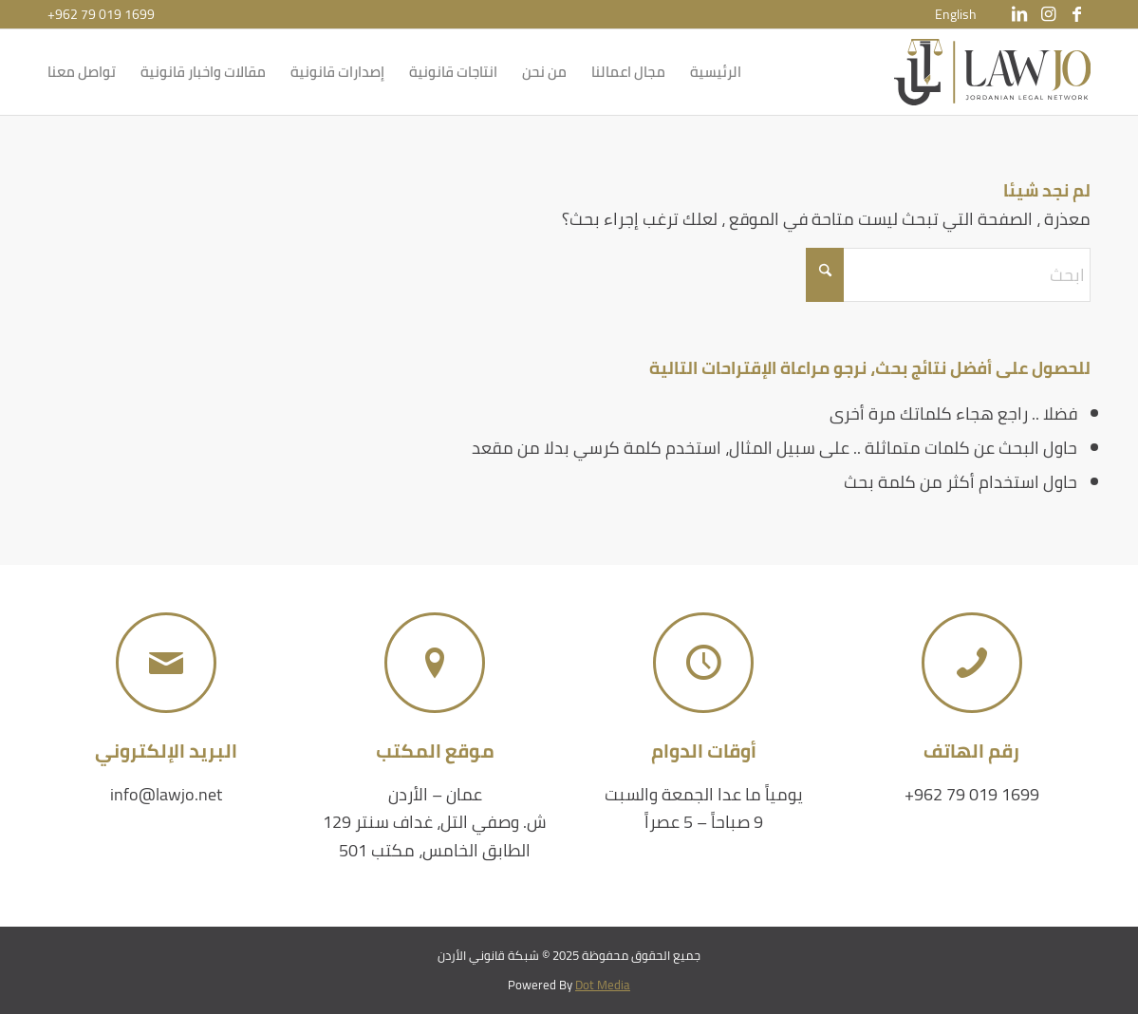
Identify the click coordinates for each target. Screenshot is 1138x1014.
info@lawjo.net (166, 794)
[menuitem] (955, 14)
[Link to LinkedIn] (1019, 14)
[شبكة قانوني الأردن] (992, 72)
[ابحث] (948, 275)
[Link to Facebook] (1076, 14)
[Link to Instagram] (1048, 14)
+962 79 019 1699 (101, 14)
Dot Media (602, 984)
